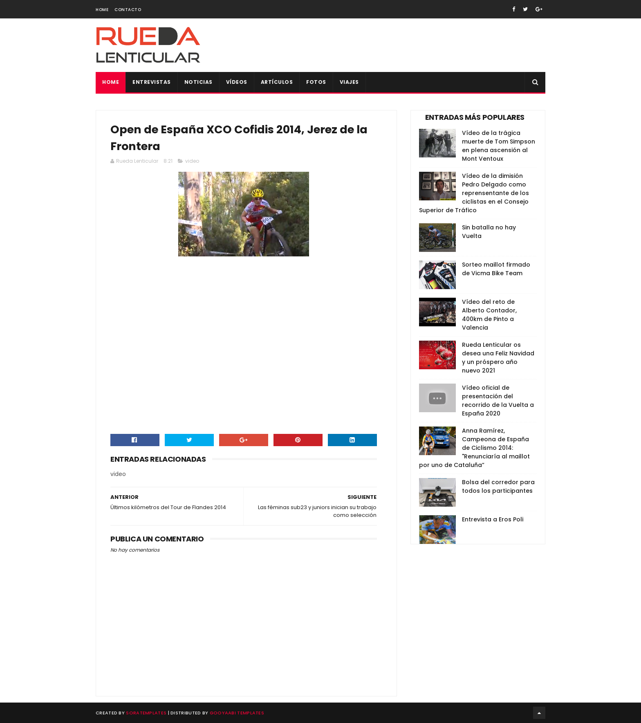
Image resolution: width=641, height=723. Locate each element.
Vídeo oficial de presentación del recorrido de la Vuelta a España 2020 (498, 401)
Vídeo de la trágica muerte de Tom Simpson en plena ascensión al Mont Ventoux (498, 146)
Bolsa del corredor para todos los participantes (498, 486)
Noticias (198, 82)
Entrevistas (151, 82)
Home (102, 10)
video (192, 160)
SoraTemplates (146, 713)
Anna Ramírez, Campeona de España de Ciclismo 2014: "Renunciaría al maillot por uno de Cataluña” (474, 448)
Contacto (127, 10)
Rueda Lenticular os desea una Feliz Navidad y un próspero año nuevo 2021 (498, 358)
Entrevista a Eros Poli (492, 519)
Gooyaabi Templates (237, 713)
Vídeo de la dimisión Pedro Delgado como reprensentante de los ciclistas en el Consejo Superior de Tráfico (474, 193)
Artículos (277, 82)
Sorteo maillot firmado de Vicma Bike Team (496, 268)
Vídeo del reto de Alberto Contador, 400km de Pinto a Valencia (489, 315)
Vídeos (236, 82)
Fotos (316, 82)
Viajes (349, 82)
